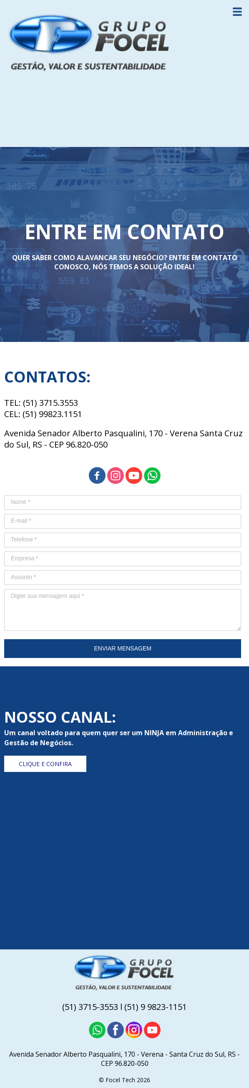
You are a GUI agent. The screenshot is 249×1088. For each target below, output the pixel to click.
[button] (45, 764)
